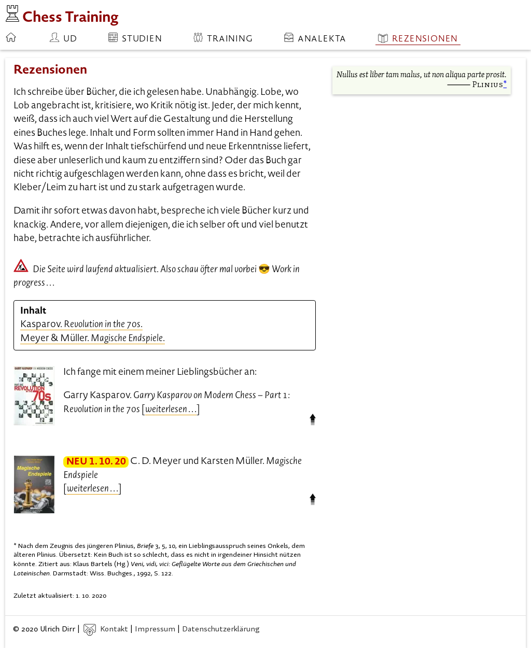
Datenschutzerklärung (221, 629)
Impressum (155, 629)
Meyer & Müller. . (92, 339)
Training (223, 38)
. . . (171, 410)
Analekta (315, 38)
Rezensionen (418, 39)
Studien (135, 38)
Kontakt (105, 629)
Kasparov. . (81, 325)
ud (63, 38)
